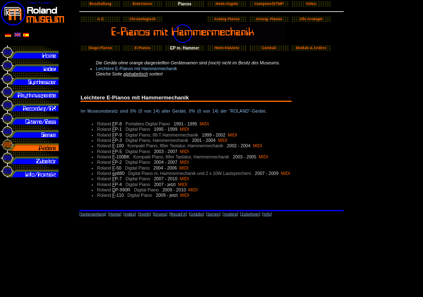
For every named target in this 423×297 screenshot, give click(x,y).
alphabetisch (135, 73)
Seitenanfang (93, 214)
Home (114, 214)
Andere (230, 214)
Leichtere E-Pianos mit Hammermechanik (136, 68)
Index (130, 214)
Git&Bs (196, 214)
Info (267, 214)
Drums (160, 214)
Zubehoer (250, 214)
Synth (144, 214)
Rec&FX (178, 214)
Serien (213, 214)
